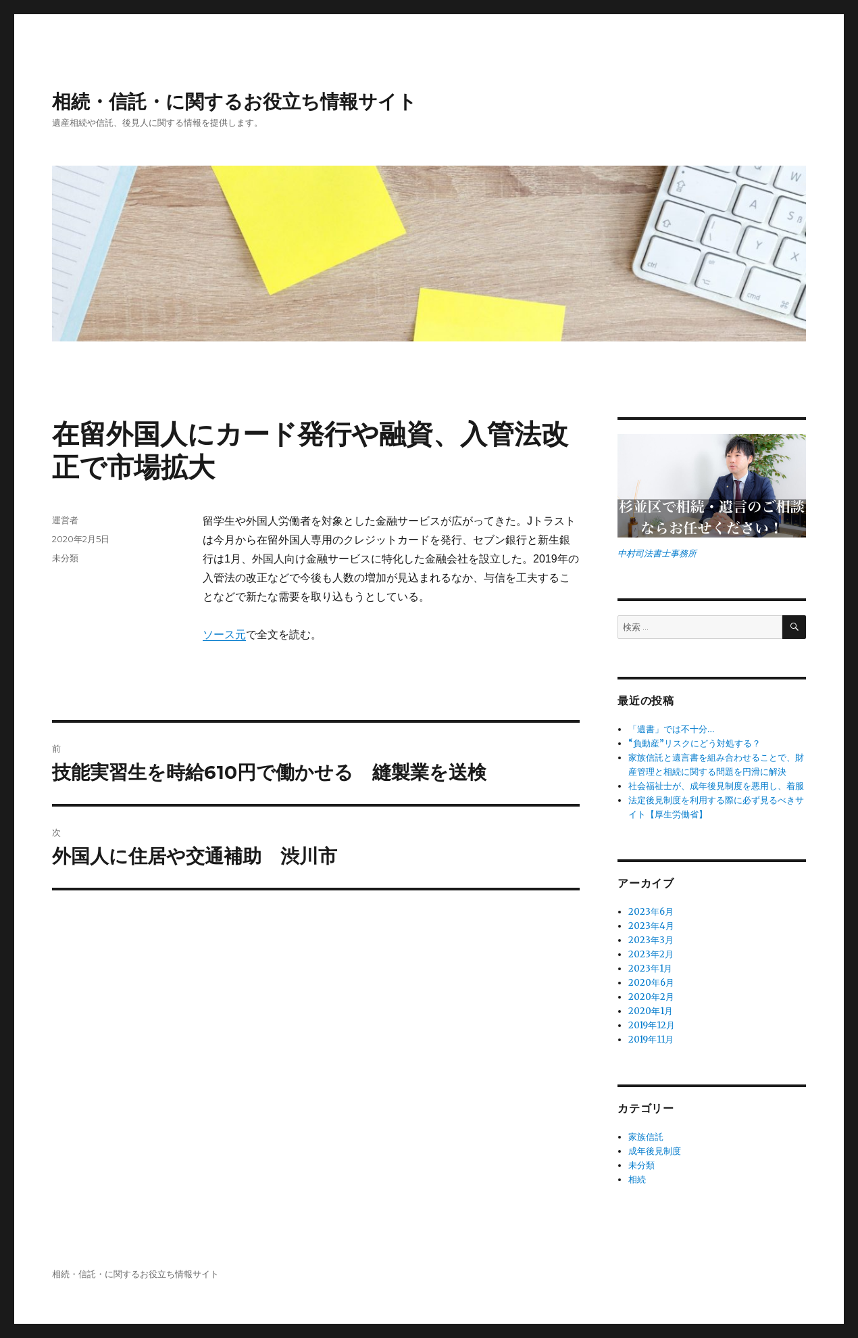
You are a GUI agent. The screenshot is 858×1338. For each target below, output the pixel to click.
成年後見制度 (654, 1151)
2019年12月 (651, 1025)
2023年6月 (651, 911)
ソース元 (224, 634)
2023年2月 (651, 954)
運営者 (65, 520)
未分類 (65, 557)
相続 (637, 1179)
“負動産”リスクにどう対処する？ (694, 743)
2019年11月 (651, 1039)
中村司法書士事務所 (657, 553)
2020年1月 (650, 1011)
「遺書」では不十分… (671, 729)
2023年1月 (650, 968)
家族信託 (645, 1137)
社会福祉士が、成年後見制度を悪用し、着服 (716, 786)
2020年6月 (651, 982)
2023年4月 (651, 926)
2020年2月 (651, 997)
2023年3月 (651, 940)
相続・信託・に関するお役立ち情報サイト (234, 101)
